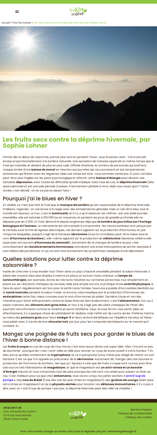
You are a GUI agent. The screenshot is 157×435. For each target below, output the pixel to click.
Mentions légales (141, 409)
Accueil (6, 22)
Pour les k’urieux (22, 22)
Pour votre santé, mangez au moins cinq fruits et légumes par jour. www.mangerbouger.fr (79, 431)
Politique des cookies (138, 417)
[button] (17, 11)
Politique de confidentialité (135, 413)
